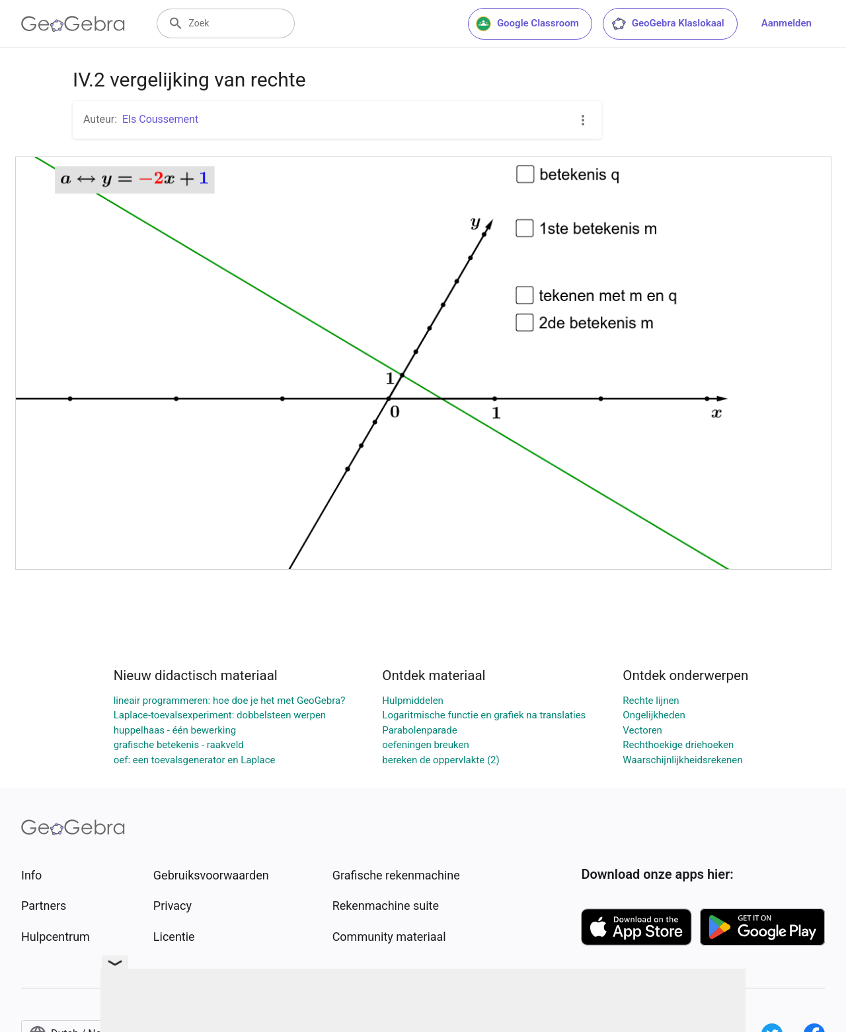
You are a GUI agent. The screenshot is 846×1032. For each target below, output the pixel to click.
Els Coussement (160, 119)
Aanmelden (786, 23)
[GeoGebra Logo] (73, 24)
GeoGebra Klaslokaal (667, 24)
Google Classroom (527, 24)
